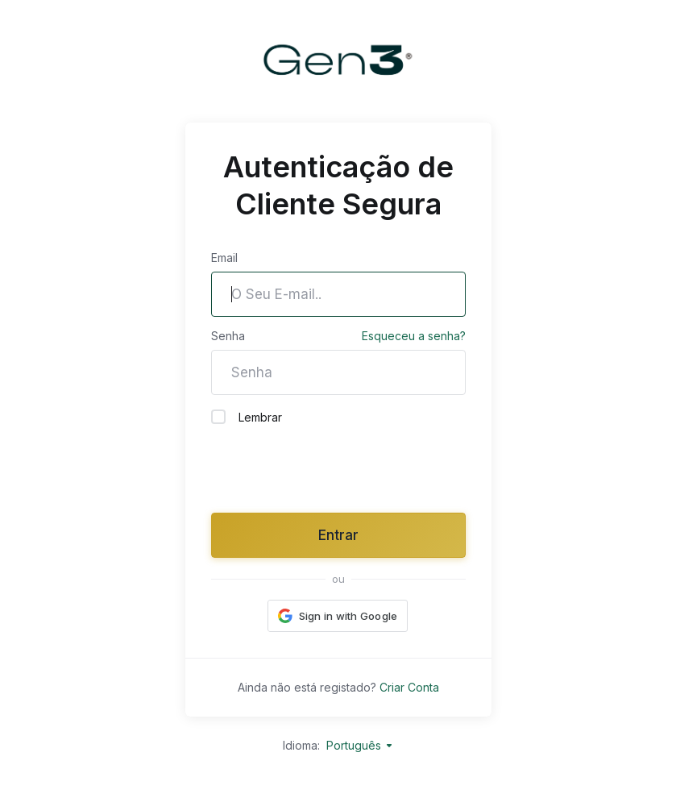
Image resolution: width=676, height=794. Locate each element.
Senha (228, 336)
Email (224, 257)
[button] (338, 616)
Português (360, 745)
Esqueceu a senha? (414, 336)
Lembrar (246, 416)
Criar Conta (409, 687)
